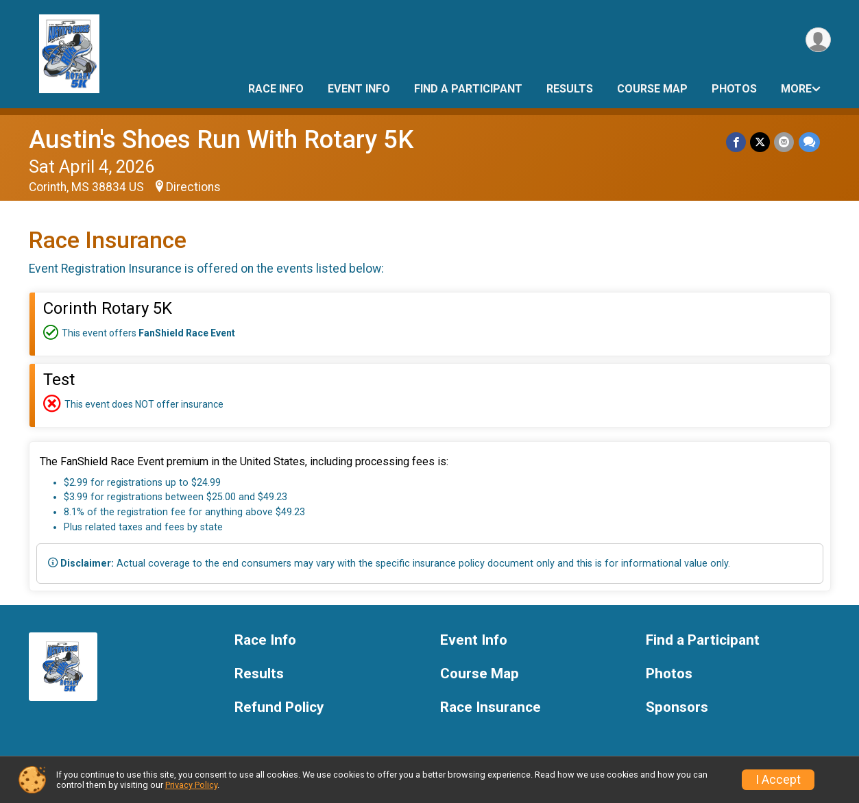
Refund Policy (279, 707)
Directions (193, 187)
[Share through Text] (809, 142)
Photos (734, 88)
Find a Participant (468, 88)
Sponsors (677, 707)
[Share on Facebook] (737, 142)
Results (569, 88)
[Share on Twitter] (761, 142)
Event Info (359, 88)
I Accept (778, 780)
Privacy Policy (191, 785)
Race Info (276, 88)
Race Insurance (490, 707)
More (796, 88)
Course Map (652, 88)
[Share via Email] (785, 142)
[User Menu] (818, 40)
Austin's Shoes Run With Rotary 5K (221, 139)
